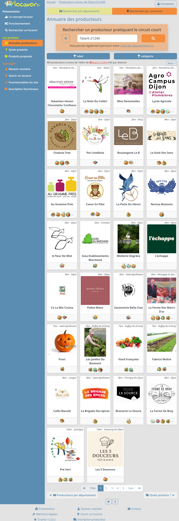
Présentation (45, 509)
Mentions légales (44, 514)
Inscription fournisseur (21, 89)
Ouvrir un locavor (18, 76)
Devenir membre (17, 69)
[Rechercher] (153, 38)
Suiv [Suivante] (131, 488)
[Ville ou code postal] (107, 38)
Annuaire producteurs (21, 43)
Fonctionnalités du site (21, 82)
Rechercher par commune (144, 11)
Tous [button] (171, 63)
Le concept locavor (19, 17)
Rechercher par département (79, 11)
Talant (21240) (98, 62)
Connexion (165, 4)
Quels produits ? (160, 495)
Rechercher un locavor (21, 30)
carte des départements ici (136, 46)
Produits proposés (18, 56)
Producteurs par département (72, 495)
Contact (134, 509)
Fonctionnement (17, 23)
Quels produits (16, 50)
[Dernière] (139, 488)
